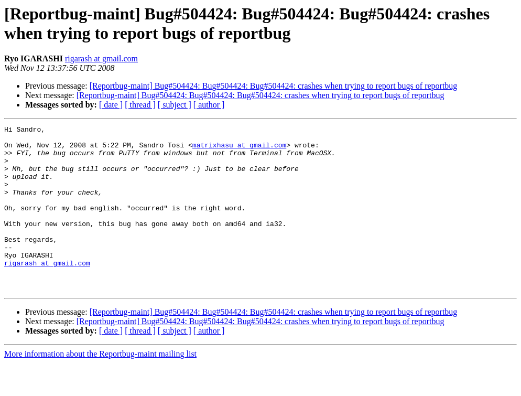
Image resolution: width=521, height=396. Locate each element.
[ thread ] (140, 104)
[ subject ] (174, 104)
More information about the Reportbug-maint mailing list (100, 386)
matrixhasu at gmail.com (239, 149)
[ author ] (209, 104)
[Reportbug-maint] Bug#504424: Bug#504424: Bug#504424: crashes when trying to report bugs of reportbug (274, 85)
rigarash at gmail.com (101, 58)
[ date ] (111, 104)
